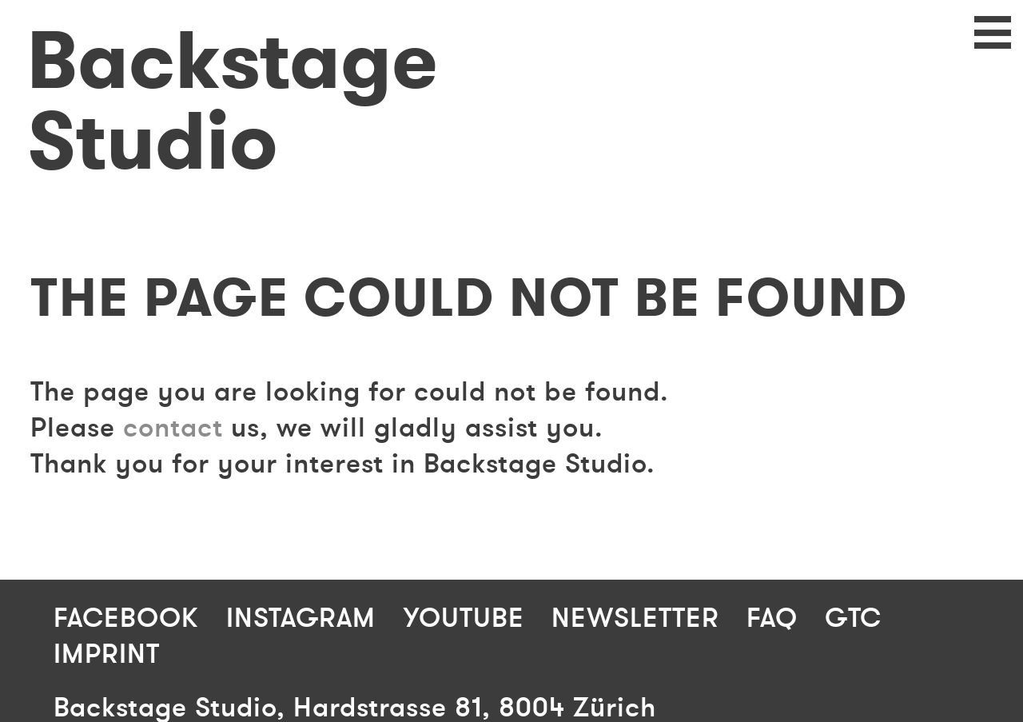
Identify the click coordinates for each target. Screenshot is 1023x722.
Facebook (126, 618)
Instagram (301, 618)
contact (173, 428)
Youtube (463, 618)
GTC (853, 618)
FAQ (772, 618)
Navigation (979, 44)
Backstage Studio (232, 102)
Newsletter (635, 618)
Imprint (107, 654)
